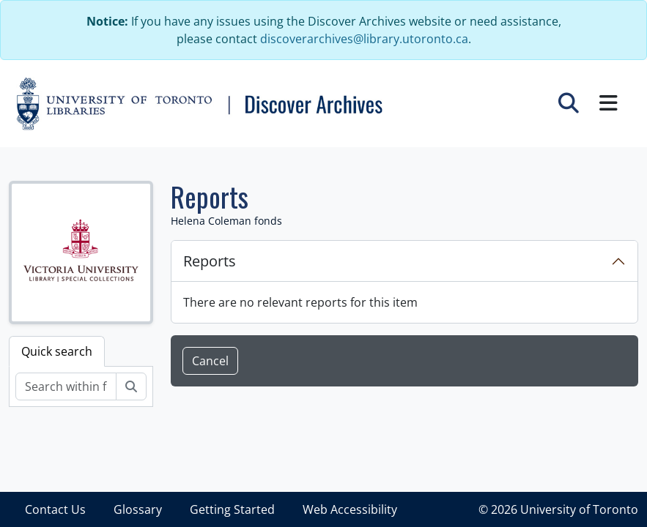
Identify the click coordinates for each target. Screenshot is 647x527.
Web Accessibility (350, 509)
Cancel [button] (210, 361)
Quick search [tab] (56, 351)
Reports (209, 261)
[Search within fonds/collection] (66, 386)
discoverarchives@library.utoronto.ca (364, 39)
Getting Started (232, 509)
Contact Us (55, 509)
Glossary (138, 509)
